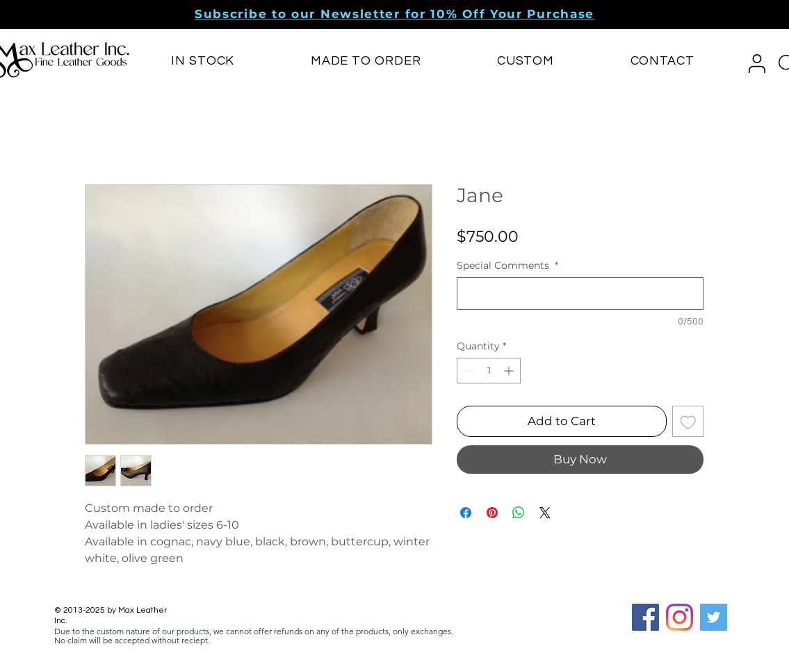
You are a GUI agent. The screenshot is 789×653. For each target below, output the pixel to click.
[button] (394, 14)
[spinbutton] (488, 370)
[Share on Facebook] (465, 512)
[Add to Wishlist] (688, 422)
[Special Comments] (580, 293)
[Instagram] (679, 617)
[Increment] (510, 370)
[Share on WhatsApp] (518, 512)
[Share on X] (545, 512)
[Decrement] (467, 370)
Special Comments (507, 266)
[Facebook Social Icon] (645, 617)
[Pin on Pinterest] (492, 512)
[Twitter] (713, 617)
